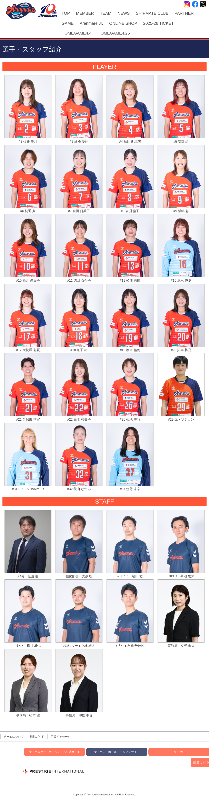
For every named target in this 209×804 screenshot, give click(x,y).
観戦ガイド (37, 736)
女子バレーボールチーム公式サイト (117, 752)
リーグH (179, 752)
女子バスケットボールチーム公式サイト (54, 752)
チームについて (14, 736)
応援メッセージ (61, 736)
